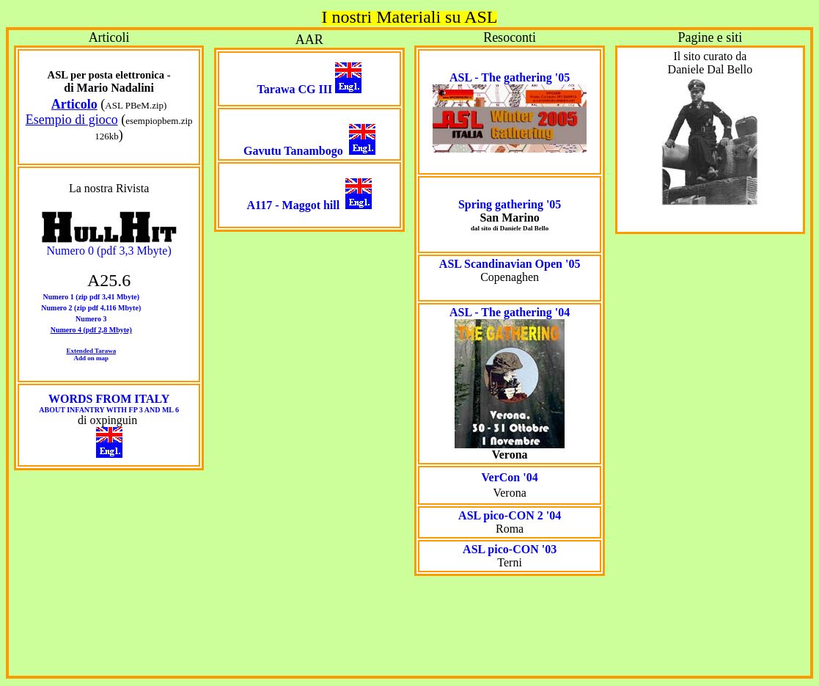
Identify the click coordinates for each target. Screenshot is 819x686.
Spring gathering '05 (509, 204)
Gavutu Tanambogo (293, 151)
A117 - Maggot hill (293, 205)
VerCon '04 (510, 477)
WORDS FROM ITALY (109, 403)
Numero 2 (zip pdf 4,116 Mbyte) (91, 308)
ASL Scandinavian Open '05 (510, 264)
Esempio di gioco (72, 119)
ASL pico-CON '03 (510, 549)
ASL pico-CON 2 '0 (506, 515)
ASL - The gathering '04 (509, 312)
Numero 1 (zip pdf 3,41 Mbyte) (91, 297)
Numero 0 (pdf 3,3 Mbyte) (109, 250)
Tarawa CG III (295, 89)
